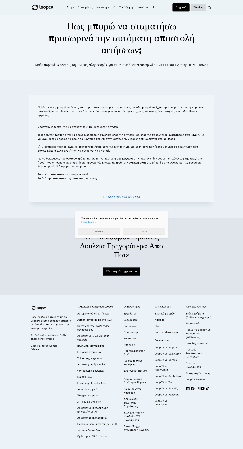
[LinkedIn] (188, 390)
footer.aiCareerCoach (90, 430)
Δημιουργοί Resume (136, 371)
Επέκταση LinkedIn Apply (92, 383)
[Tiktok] (207, 390)
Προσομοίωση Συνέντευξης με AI (97, 424)
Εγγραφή (181, 7)
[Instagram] (198, 390)
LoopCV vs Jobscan (167, 395)
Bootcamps (130, 326)
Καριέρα (159, 320)
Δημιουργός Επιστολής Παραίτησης (131, 403)
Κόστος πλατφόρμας (167, 332)
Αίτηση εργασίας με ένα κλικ (94, 320)
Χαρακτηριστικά (105, 7)
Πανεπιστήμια (132, 332)
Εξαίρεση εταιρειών (89, 352)
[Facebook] (193, 390)
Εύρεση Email (85, 377)
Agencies (129, 345)
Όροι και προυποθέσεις (44, 346)
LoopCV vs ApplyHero (168, 376)
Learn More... (88, 222)
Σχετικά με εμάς (165, 314)
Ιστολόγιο (142, 7)
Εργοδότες (130, 314)
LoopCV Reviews (195, 380)
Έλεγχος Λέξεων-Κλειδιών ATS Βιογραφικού (134, 416)
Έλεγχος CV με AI (88, 396)
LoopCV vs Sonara (166, 360)
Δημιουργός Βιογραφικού (92, 418)
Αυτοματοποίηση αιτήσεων (93, 314)
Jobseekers (130, 320)
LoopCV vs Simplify (166, 389)
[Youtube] (203, 390)
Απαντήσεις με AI (87, 389)
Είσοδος (198, 7)
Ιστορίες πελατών (196, 344)
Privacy (35, 349)
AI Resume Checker (89, 402)
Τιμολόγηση (126, 7)
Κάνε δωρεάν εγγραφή (121, 271)
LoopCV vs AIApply (166, 348)
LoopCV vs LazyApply (168, 354)
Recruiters (130, 339)
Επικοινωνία (193, 324)
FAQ (154, 7)
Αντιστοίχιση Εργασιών (91, 365)
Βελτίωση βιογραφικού (90, 346)
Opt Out (99, 231)
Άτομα (70, 7)
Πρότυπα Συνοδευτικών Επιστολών (194, 353)
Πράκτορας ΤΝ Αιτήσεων (92, 437)
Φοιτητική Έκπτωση (198, 373)
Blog (157, 326)
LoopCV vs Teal (164, 382)
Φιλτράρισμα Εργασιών (90, 371)
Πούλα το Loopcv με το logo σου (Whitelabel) (198, 334)
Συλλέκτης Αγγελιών (89, 358)
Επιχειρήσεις (85, 7)
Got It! (144, 231)
